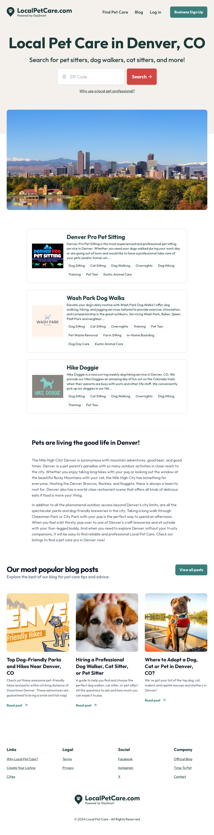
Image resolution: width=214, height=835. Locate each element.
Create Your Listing (21, 768)
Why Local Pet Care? (22, 759)
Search (142, 77)
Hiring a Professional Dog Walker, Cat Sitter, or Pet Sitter (102, 666)
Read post (17, 705)
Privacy (68, 768)
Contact (180, 776)
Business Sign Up (188, 12)
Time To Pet (183, 768)
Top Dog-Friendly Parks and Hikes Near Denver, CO (34, 666)
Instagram (125, 768)
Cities (11, 776)
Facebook (125, 759)
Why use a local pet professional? (107, 91)
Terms (67, 759)
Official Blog (183, 759)
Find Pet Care (115, 12)
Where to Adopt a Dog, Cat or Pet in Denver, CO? (171, 666)
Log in (155, 12)
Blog (139, 12)
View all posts (191, 569)
